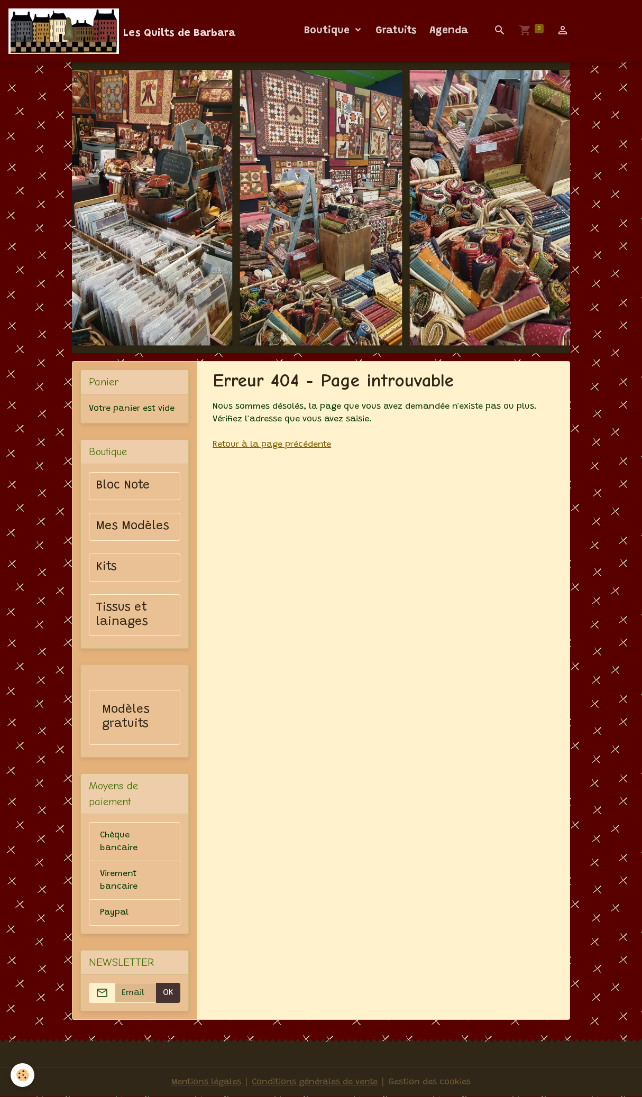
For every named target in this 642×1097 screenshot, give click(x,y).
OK (168, 993)
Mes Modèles (132, 526)
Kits (106, 567)
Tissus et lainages (122, 615)
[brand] (121, 31)
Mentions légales (206, 1082)
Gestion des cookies (429, 1082)
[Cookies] (22, 1075)
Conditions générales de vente (315, 1082)
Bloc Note (123, 486)
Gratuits (396, 31)
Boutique (328, 31)
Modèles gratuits (126, 717)
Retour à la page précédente (272, 444)
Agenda (448, 31)
